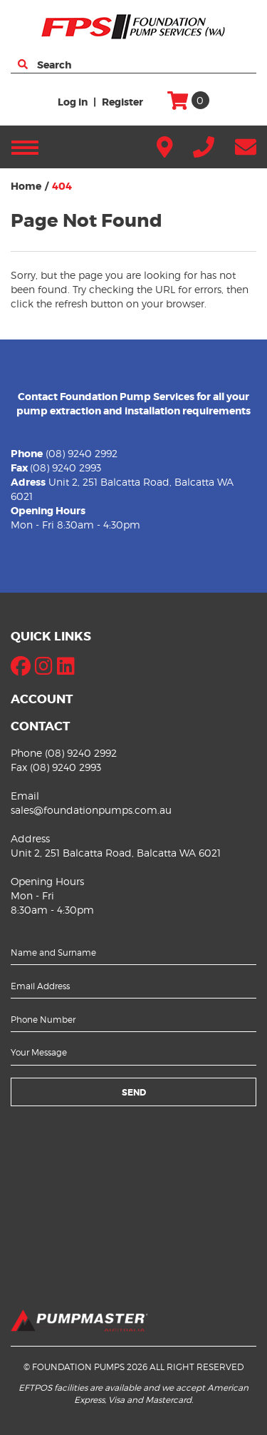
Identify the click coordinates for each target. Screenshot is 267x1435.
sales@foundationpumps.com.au (91, 810)
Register (122, 102)
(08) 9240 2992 (81, 453)
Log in (73, 102)
